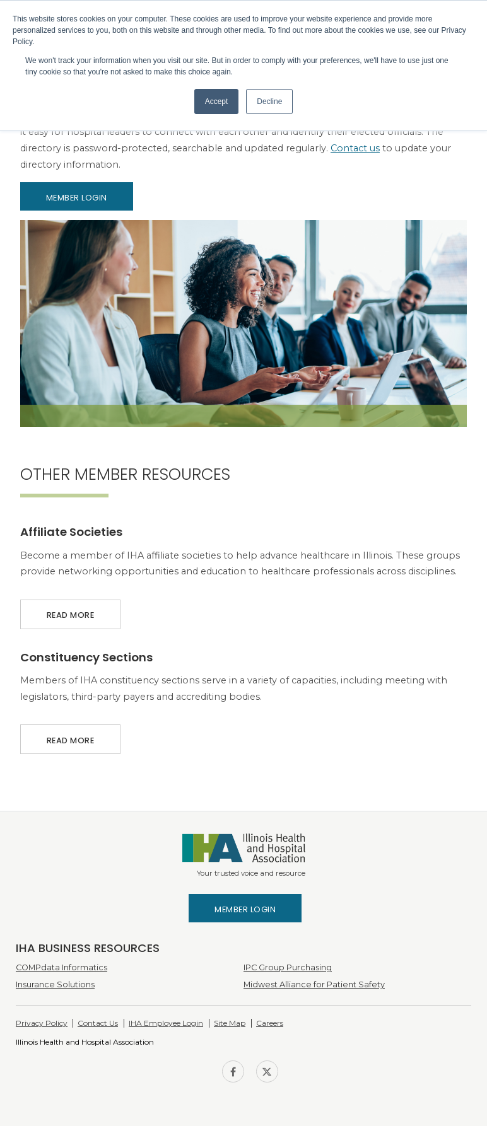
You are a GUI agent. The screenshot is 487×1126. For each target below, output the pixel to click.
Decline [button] (269, 101)
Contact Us (98, 1023)
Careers (269, 1023)
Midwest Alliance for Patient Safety (314, 984)
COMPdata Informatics (61, 967)
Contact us (355, 148)
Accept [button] (216, 101)
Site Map (229, 1023)
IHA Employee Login (166, 1023)
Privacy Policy (41, 1023)
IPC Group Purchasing (288, 967)
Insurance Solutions (55, 984)
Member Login (76, 197)
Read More (70, 610)
